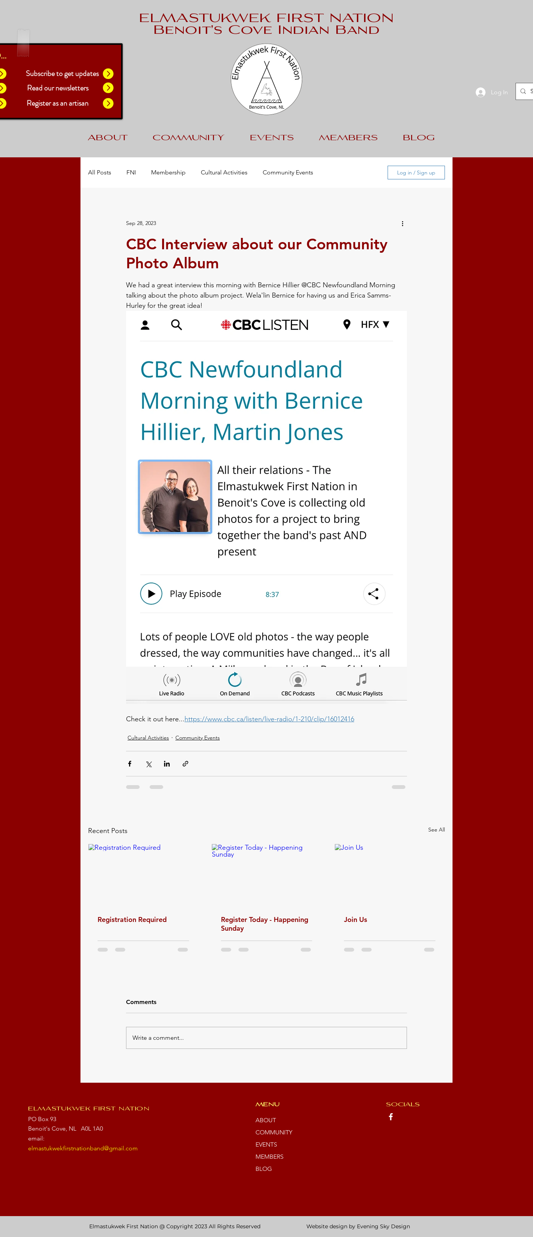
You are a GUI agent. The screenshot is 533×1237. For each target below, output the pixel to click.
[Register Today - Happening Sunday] (267, 875)
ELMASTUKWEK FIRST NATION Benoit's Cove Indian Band (266, 25)
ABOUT (265, 1120)
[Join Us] (390, 875)
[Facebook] (391, 1116)
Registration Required (132, 919)
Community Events (288, 172)
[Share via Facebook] (129, 763)
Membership (168, 172)
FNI (131, 172)
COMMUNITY (273, 1132)
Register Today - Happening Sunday (264, 924)
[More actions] (402, 223)
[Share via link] (185, 763)
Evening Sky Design (383, 1226)
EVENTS (266, 1144)
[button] (108, 73)
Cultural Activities (224, 172)
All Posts (99, 172)
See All (436, 829)
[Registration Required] (143, 875)
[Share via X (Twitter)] (148, 763)
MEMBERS (269, 1156)
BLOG (263, 1168)
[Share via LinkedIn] (166, 763)
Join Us (355, 919)
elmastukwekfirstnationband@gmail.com (83, 1148)
